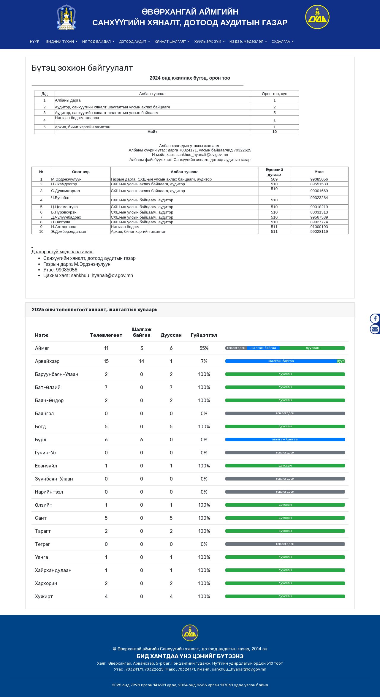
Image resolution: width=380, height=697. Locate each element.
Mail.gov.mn (375, 329)
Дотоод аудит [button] (133, 41)
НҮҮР (34, 41)
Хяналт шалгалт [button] (171, 41)
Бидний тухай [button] (60, 41)
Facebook (375, 319)
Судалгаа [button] (281, 41)
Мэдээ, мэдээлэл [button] (246, 41)
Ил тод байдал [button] (97, 41)
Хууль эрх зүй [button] (208, 41)
